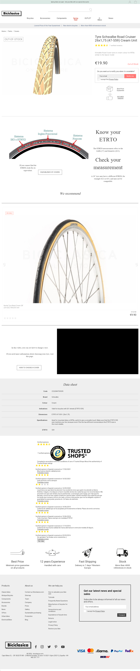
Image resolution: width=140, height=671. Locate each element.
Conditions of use (66, 461)
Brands (4, 606)
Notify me (130, 76)
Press (27, 606)
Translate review (43, 473)
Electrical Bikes (7, 620)
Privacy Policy (113, 79)
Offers (4, 613)
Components (6, 599)
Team (27, 599)
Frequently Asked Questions (58, 601)
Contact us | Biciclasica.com (34, 592)
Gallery (27, 609)
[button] (50, 172)
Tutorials (51, 597)
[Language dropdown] (111, 2)
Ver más (41, 541)
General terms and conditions (54, 610)
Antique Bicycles (7, 595)
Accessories (6, 602)
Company (28, 602)
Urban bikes (6, 616)
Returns (51, 618)
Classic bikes (6, 592)
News (3, 609)
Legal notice (52, 622)
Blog (26, 620)
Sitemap (28, 595)
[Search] (70, 11)
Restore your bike (54, 629)
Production (28, 616)
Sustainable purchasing (33, 613)
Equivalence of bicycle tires (57, 615)
